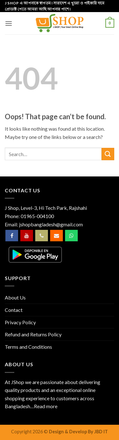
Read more (45, 406)
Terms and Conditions (28, 347)
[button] (8, 23)
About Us (15, 297)
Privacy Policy (20, 322)
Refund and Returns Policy (33, 334)
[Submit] (108, 154)
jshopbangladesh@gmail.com (51, 224)
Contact (14, 310)
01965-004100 (37, 216)
